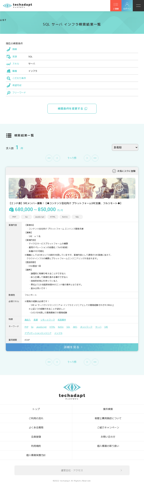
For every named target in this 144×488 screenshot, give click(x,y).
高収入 (28, 319)
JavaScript (41, 326)
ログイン (127, 8)
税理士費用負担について (108, 418)
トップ (36, 409)
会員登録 (36, 436)
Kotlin (61, 326)
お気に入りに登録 (126, 171)
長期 (36, 319)
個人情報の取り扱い (108, 446)
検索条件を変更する (70, 109)
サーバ (98, 326)
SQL (68, 326)
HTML (52, 326)
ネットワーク (86, 326)
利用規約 (36, 446)
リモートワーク (47, 319)
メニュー (138, 5)
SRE (106, 326)
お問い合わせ (108, 436)
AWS (75, 326)
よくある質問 (36, 427)
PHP (26, 326)
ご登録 (116, 8)
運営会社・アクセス (72, 470)
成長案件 (62, 319)
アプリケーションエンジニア (38, 333)
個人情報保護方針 (36, 455)
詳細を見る (72, 347)
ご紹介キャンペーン (108, 427)
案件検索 (108, 409)
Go (32, 326)
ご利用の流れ (36, 418)
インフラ (58, 333)
